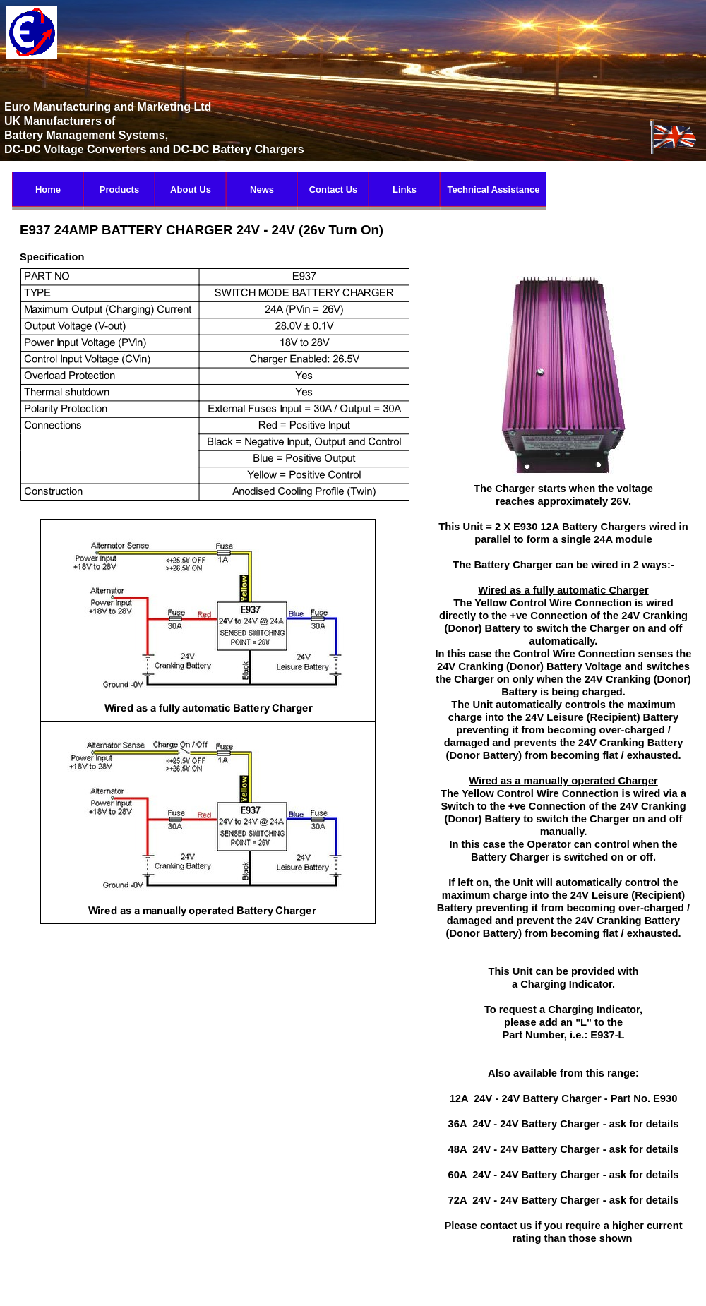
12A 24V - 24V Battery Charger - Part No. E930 (564, 1098)
